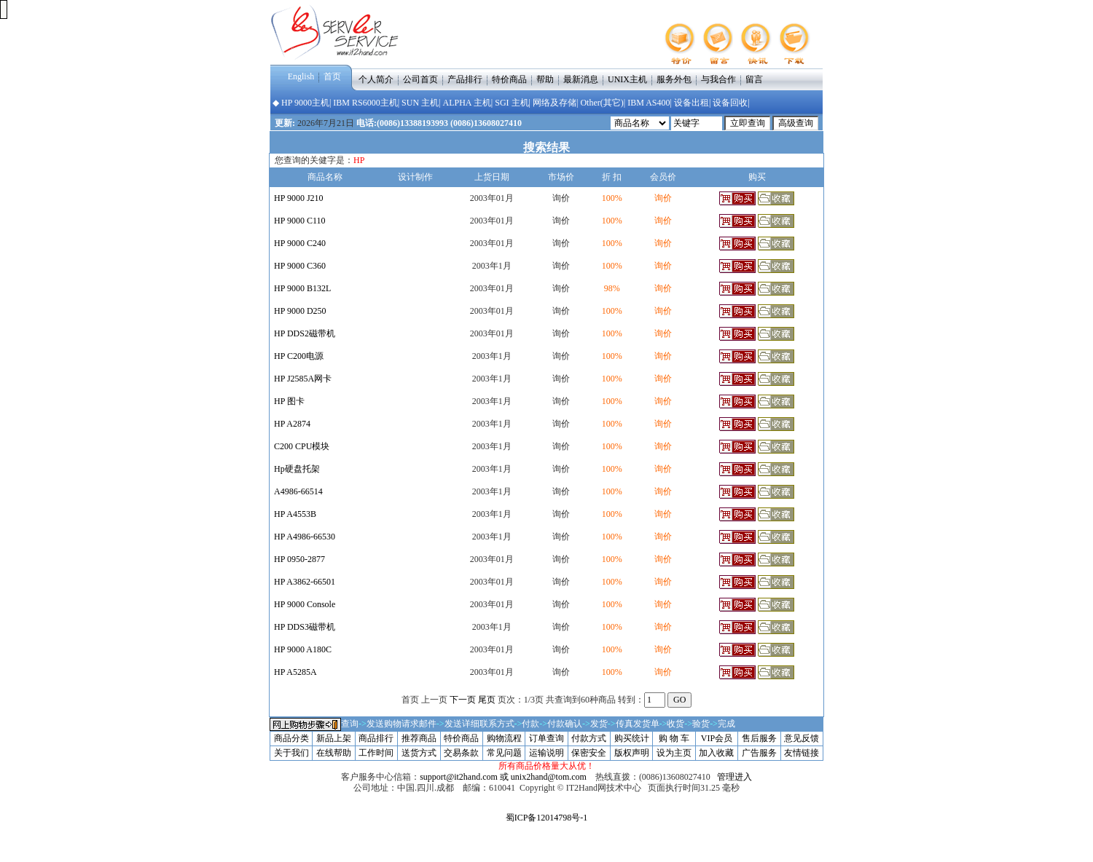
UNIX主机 (627, 79)
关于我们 (291, 753)
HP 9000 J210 (299, 198)
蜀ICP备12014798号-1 (547, 817)
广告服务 (759, 753)
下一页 (463, 700)
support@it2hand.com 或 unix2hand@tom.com (503, 777)
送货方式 (418, 753)
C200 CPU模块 (301, 446)
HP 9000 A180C (303, 649)
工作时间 (376, 753)
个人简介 (376, 79)
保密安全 (588, 753)
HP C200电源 (299, 356)
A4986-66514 (298, 491)
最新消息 (580, 79)
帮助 (545, 79)
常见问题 (504, 753)
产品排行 (464, 79)
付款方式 (588, 738)
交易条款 (461, 753)
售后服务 (759, 738)
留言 (754, 79)
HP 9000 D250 (300, 311)
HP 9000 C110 (299, 221)
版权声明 (631, 753)
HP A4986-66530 (304, 536)
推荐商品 (418, 738)
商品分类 (291, 738)
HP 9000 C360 (300, 266)
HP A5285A (295, 672)
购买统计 (631, 738)
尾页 (486, 700)
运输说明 (546, 753)
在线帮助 (333, 753)
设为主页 (674, 753)
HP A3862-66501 (304, 582)
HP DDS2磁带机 (304, 333)
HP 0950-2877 (299, 559)
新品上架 (333, 738)
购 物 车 (674, 738)
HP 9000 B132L (302, 288)
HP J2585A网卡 (303, 378)
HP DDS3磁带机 (304, 627)
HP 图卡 (289, 401)
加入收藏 (716, 753)
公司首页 (420, 79)
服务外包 (674, 79)
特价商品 (509, 79)
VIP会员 (716, 738)
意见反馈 (801, 738)
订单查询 (546, 738)
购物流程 (504, 738)
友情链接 (801, 753)
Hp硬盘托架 (297, 469)
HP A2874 (292, 424)
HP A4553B (295, 514)
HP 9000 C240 (300, 243)
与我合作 (718, 79)
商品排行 (376, 738)
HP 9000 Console (304, 604)
